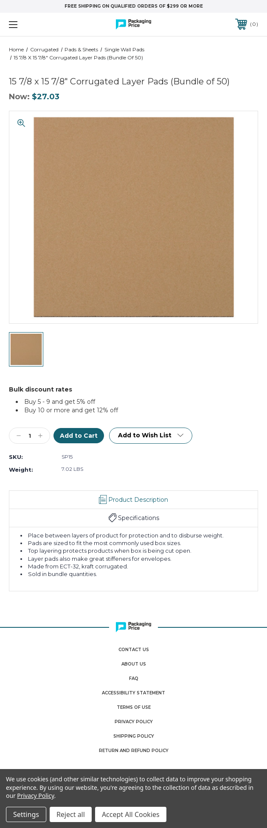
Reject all (70, 814)
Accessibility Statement (133, 693)
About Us (133, 664)
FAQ (133, 678)
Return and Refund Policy (134, 750)
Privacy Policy (134, 721)
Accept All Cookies (131, 814)
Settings (26, 814)
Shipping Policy (133, 736)
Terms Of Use (134, 707)
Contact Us (133, 649)
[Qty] (29, 435)
